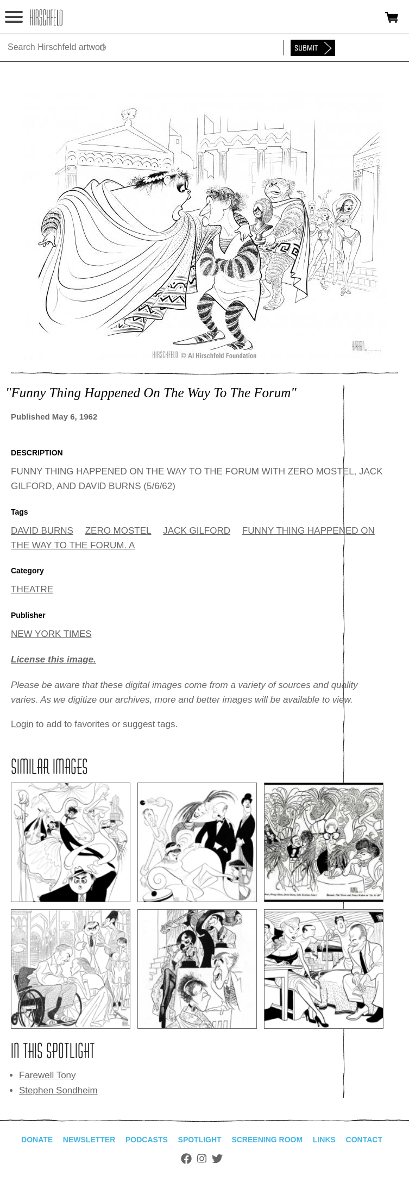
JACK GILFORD (196, 531)
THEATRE (32, 589)
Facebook (186, 1158)
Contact (364, 1139)
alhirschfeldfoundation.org (46, 17)
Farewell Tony (47, 1075)
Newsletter (89, 1139)
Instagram (201, 1158)
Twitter (217, 1158)
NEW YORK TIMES (51, 634)
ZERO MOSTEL (118, 531)
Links (324, 1139)
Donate (37, 1139)
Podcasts (146, 1139)
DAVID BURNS (42, 531)
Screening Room (267, 1139)
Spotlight (200, 1139)
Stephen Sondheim (58, 1090)
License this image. (53, 659)
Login (22, 724)
